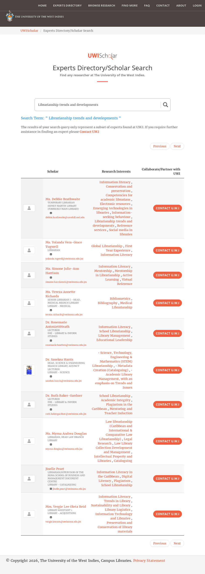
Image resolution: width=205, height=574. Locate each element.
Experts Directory (67, 5)
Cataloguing (123, 461)
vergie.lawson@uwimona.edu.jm (63, 521)
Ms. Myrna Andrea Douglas (66, 434)
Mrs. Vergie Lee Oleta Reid (65, 507)
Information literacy (114, 182)
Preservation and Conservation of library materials (115, 527)
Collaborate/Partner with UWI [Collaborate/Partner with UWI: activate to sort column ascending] (161, 171)
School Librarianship (114, 331)
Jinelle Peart (54, 469)
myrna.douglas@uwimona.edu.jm (63, 449)
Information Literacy (116, 255)
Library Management (114, 336)
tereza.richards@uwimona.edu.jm (63, 314)
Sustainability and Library (110, 505)
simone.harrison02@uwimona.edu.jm (66, 282)
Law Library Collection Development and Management (114, 447)
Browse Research (101, 5)
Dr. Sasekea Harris (59, 359)
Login (197, 5)
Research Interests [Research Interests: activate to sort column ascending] (116, 171)
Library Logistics (117, 510)
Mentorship (103, 271)
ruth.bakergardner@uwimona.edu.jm (65, 414)
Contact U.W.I (89, 132)
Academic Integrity (115, 400)
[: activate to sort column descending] (32, 171)
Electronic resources (115, 204)
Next (177, 146)
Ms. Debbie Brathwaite (62, 199)
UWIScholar (29, 31)
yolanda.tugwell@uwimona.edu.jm (64, 258)
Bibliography (107, 303)
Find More (130, 5)
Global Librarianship (106, 246)
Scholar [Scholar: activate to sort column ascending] (53, 171)
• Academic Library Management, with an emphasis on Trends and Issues (113, 378)
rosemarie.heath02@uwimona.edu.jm (65, 345)
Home (42, 5)
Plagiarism (122, 481)
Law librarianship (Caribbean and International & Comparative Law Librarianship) (115, 430)
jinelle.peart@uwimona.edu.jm (69, 488)
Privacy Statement (149, 560)
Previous (159, 146)
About (181, 5)
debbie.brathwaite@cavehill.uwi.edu (64, 217)
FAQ (147, 5)
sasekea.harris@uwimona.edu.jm (63, 380)
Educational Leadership (114, 340)
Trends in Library (117, 501)
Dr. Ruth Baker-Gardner (63, 396)
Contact (163, 5)
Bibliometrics (120, 299)
